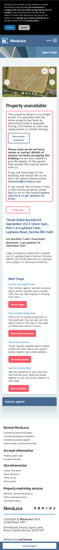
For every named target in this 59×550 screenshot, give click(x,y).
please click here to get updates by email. (28, 195)
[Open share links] (45, 71)
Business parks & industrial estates (20, 443)
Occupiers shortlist (12, 459)
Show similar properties (18, 138)
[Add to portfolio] (52, 71)
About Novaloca (11, 474)
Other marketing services (15, 497)
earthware (25, 539)
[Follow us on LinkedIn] (35, 508)
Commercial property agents (17, 439)
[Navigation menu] (55, 40)
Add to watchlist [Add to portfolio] (19, 388)
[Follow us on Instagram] (47, 508)
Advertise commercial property (18, 493)
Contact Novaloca (12, 470)
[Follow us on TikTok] (54, 508)
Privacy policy (10, 481)
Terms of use (10, 477)
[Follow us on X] (39, 508)
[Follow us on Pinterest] (50, 508)
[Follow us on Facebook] (43, 508)
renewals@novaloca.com (24, 181)
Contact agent (29, 545)
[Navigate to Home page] (14, 40)
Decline (24, 27)
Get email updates (20, 359)
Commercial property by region (18, 432)
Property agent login (13, 455)
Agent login (49, 52)
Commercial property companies (19, 436)
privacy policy (32, 20)
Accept (10, 27)
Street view (17, 209)
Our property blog (12, 500)
